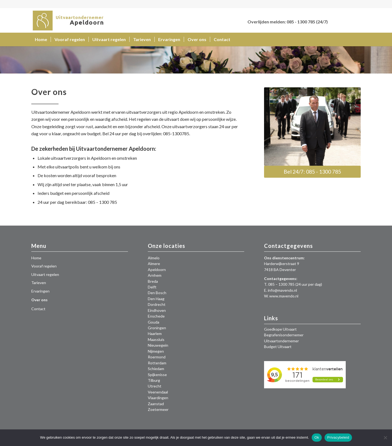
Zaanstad (156, 403)
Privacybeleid (338, 437)
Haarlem (155, 333)
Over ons (39, 299)
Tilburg (154, 380)
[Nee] (385, 437)
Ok (316, 437)
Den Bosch (157, 292)
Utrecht (154, 386)
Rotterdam (157, 363)
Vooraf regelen (44, 266)
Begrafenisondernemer (284, 335)
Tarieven (38, 282)
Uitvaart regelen (45, 274)
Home (36, 258)
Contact (38, 308)
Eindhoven (157, 310)
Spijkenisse (157, 374)
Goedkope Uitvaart (280, 329)
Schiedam (156, 368)
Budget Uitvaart (278, 346)
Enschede (156, 316)
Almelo (154, 258)
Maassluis (156, 339)
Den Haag (156, 298)
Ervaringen (40, 291)
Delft (152, 287)
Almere (154, 263)
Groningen (157, 327)
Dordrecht (157, 304)
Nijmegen (156, 351)
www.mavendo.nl (283, 296)
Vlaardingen (158, 397)
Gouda (153, 322)
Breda (153, 281)
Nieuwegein (158, 345)
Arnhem (154, 275)
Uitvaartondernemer (281, 341)
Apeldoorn (157, 269)
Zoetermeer (158, 409)
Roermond (157, 357)
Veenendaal (158, 392)
